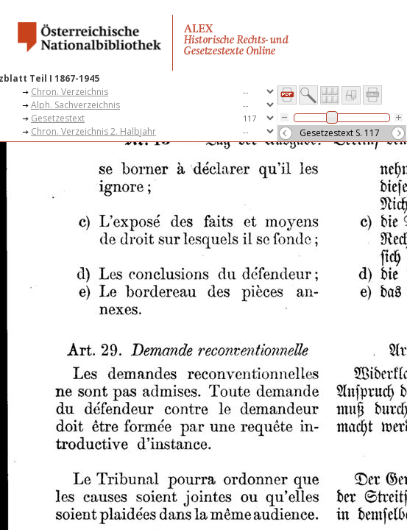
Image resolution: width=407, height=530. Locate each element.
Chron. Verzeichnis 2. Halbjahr (93, 131)
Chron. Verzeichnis (69, 91)
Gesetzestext (58, 118)
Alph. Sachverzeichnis (75, 105)
